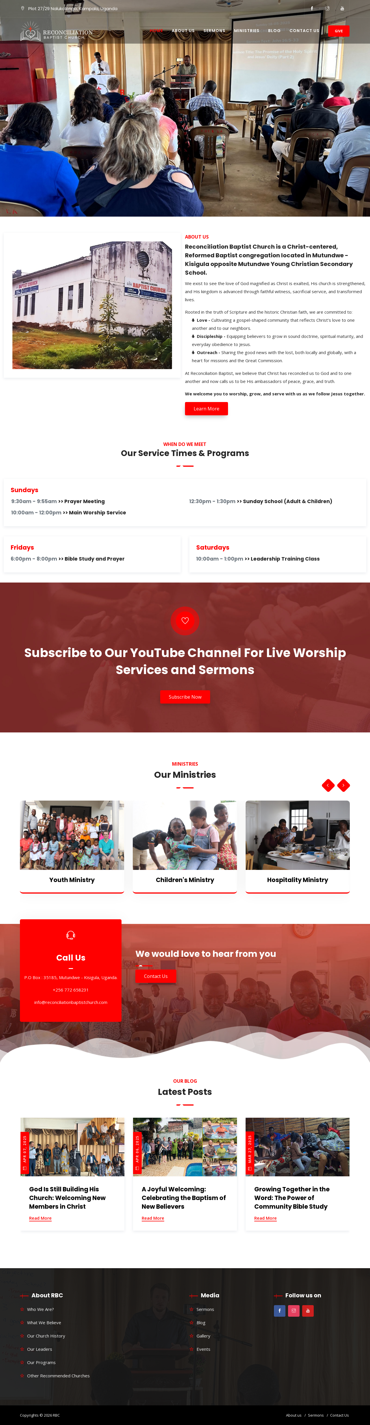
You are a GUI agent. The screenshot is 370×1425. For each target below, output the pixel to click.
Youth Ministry (72, 880)
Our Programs (41, 1362)
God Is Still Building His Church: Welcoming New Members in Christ (67, 1198)
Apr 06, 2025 (137, 1152)
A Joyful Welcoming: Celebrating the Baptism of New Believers (184, 1198)
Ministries (246, 31)
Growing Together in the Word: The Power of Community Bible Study (292, 1198)
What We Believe (44, 1322)
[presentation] (328, 785)
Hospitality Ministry (297, 880)
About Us (183, 31)
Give (339, 31)
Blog (274, 31)
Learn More (206, 408)
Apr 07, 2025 (24, 1152)
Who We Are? (40, 1309)
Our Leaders (39, 1349)
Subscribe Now (185, 697)
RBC (56, 1415)
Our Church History (46, 1336)
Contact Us (304, 31)
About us (294, 1415)
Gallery (203, 1336)
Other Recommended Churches (58, 1376)
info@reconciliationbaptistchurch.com (70, 1002)
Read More (40, 1218)
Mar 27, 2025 (249, 1152)
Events (203, 1349)
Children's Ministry (185, 880)
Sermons (214, 31)
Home (156, 31)
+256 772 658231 (71, 990)
